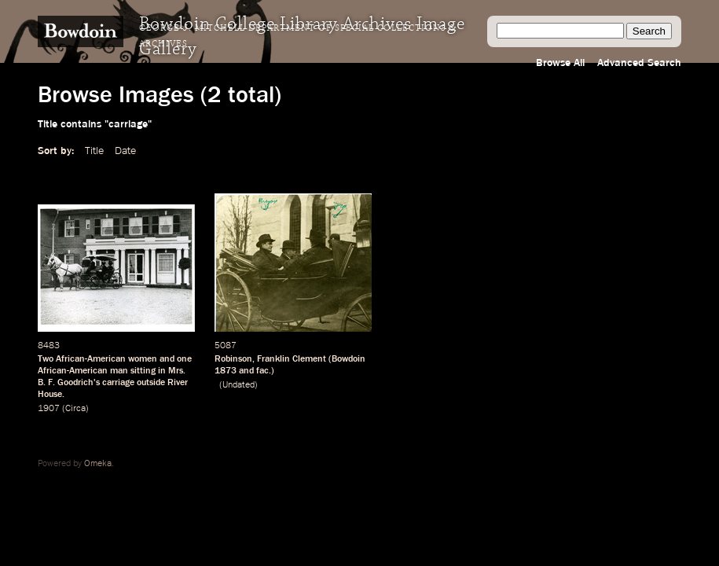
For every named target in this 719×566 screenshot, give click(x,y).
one (184, 359)
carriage (118, 383)
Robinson (233, 359)
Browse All (560, 62)
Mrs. (176, 371)
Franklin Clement (291, 359)
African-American (73, 371)
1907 (49, 408)
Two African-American (82, 359)
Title (94, 150)
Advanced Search (639, 62)
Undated (238, 385)
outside (151, 383)
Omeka (98, 464)
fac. (263, 371)
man (119, 371)
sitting (143, 371)
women (142, 359)
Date (125, 150)
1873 (226, 371)
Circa (75, 408)
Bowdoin (348, 359)
